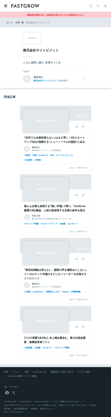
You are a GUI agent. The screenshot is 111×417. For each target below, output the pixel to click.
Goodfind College (41, 401)
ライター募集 (83, 371)
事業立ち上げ (52, 291)
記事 (6, 371)
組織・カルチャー (68, 223)
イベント (16, 371)
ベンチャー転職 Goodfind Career (65, 401)
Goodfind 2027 (25, 401)
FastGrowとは (39, 371)
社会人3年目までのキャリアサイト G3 (19, 405)
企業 (26, 371)
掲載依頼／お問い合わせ (62, 371)
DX (51, 155)
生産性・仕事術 (32, 159)
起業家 (28, 347)
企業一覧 (19, 22)
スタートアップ (48, 223)
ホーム (9, 22)
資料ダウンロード (47, 408)
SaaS (64, 291)
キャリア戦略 (31, 223)
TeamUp (92, 405)
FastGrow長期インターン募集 (22, 375)
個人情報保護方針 (21, 408)
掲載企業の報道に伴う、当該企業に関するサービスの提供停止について (55, 14)
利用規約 (34, 408)
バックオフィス (64, 155)
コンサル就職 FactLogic (46, 405)
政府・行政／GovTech (36, 155)
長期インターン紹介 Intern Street (72, 405)
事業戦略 (75, 291)
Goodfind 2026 (10, 401)
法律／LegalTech (33, 291)
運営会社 (7, 408)
